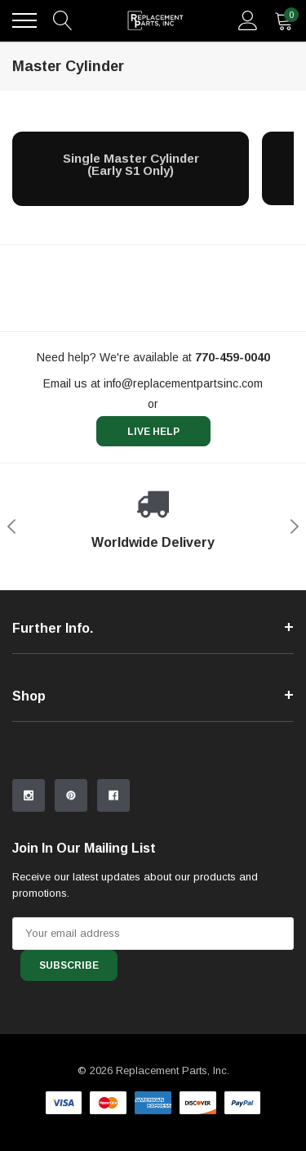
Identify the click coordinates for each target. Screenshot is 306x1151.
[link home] (155, 20)
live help (153, 431)
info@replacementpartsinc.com (183, 383)
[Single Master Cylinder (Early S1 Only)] (130, 164)
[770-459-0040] (232, 357)
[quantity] (284, 20)
